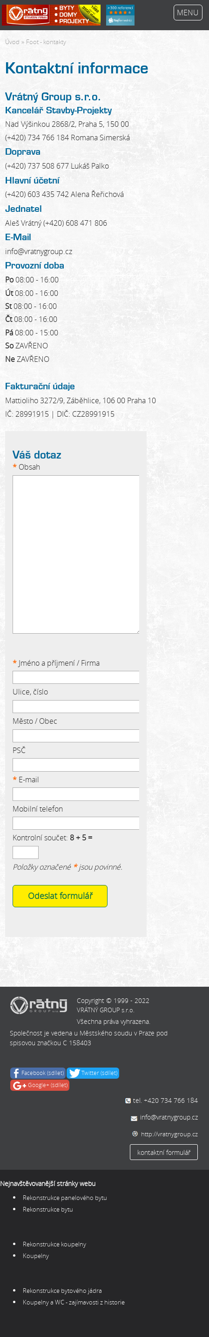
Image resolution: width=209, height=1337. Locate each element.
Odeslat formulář (60, 895)
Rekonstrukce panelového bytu (65, 1197)
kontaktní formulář (163, 1152)
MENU (188, 12)
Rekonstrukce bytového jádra (62, 1290)
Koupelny (36, 1256)
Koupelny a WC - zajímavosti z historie (74, 1302)
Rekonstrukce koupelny (55, 1244)
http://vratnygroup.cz (169, 1134)
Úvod (12, 42)
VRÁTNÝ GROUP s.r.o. (106, 1010)
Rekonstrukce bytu (48, 1209)
